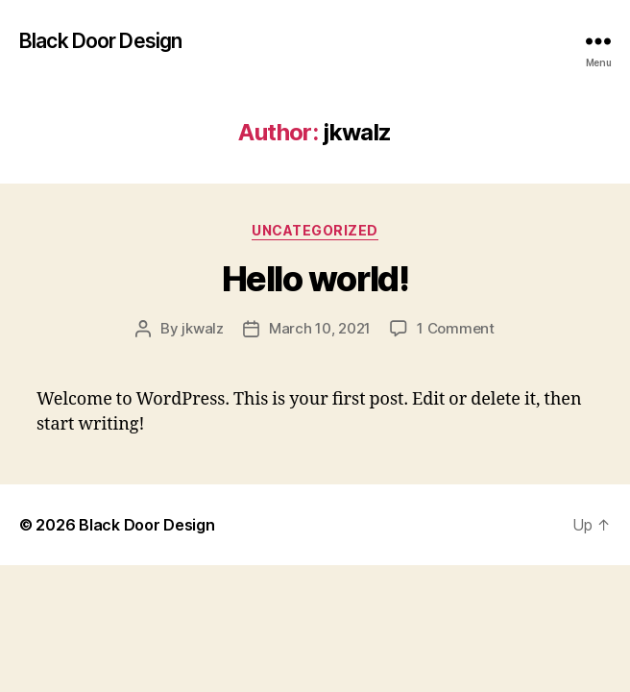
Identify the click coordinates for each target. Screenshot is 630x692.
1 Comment (456, 328)
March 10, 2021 (320, 328)
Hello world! (315, 279)
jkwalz (202, 328)
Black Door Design (100, 41)
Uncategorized (315, 230)
